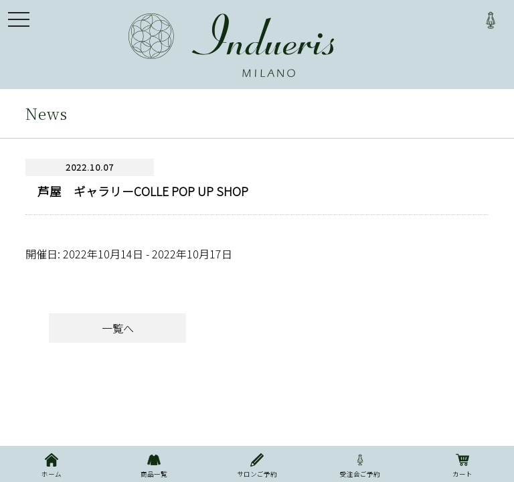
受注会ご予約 (360, 464)
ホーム (51, 464)
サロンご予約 (257, 464)
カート (462, 464)
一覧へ (118, 328)
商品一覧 (154, 464)
